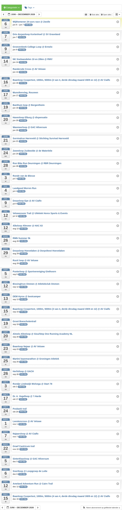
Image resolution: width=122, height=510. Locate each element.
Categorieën (11, 7)
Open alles (106, 15)
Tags (29, 7)
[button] (101, 508)
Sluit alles (95, 15)
